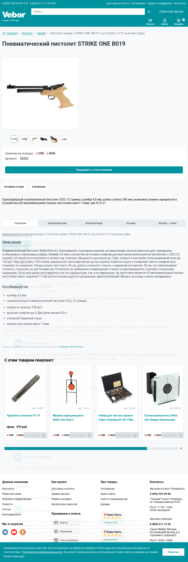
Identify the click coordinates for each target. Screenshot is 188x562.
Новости (7, 504)
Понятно (173, 552)
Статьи (6, 509)
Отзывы (130, 223)
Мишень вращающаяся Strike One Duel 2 (69, 417)
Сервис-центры (60, 493)
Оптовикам (138, 3)
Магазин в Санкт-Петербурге (167, 488)
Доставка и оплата (118, 3)
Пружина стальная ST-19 (24, 415)
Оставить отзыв (14, 186)
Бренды (105, 504)
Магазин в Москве (161, 518)
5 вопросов (38, 186)
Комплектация (94, 223)
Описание (20, 223)
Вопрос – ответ (168, 223)
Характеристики (57, 223)
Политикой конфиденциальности (42, 552)
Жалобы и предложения (16, 499)
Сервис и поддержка (159, 3)
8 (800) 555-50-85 (12, 3)
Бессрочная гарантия (64, 504)
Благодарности (11, 514)
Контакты (180, 3)
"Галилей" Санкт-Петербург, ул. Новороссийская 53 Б (166, 500)
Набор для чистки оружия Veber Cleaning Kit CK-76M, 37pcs (117, 417)
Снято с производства (114, 499)
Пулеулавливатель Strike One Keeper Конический (161, 417)
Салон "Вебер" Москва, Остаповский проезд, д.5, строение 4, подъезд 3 (165, 532)
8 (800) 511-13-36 (40, 3)
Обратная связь (12, 493)
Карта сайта (108, 493)
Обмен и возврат (61, 499)
